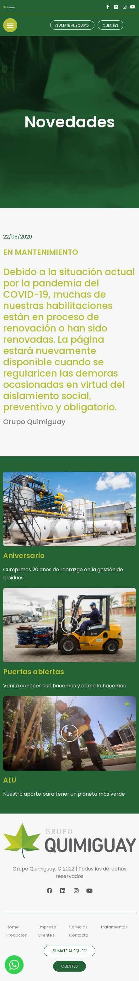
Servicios (78, 927)
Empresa (47, 927)
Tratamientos (114, 927)
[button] (10, 25)
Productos (16, 935)
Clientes (46, 935)
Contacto (78, 935)
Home (12, 927)
